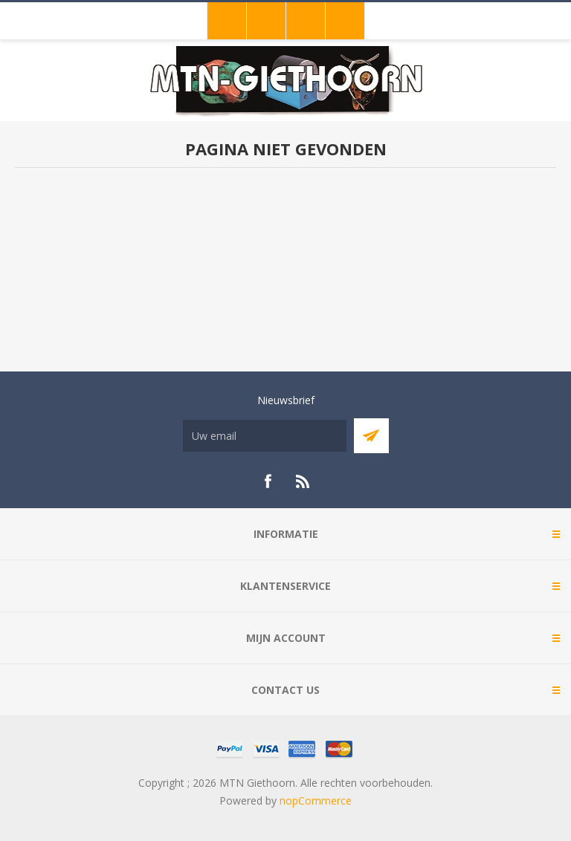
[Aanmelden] (264, 436)
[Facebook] (268, 481)
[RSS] (303, 481)
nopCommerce (316, 800)
